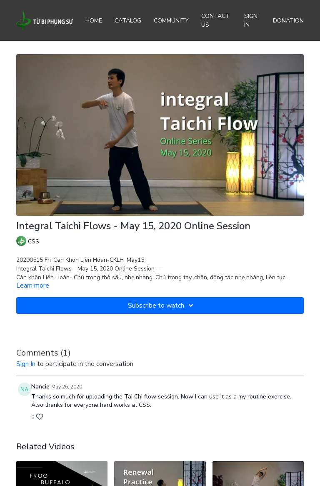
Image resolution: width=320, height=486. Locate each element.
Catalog (128, 21)
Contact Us (215, 20)
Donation (288, 21)
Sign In (251, 20)
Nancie (40, 387)
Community (171, 21)
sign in (25, 363)
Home (93, 21)
